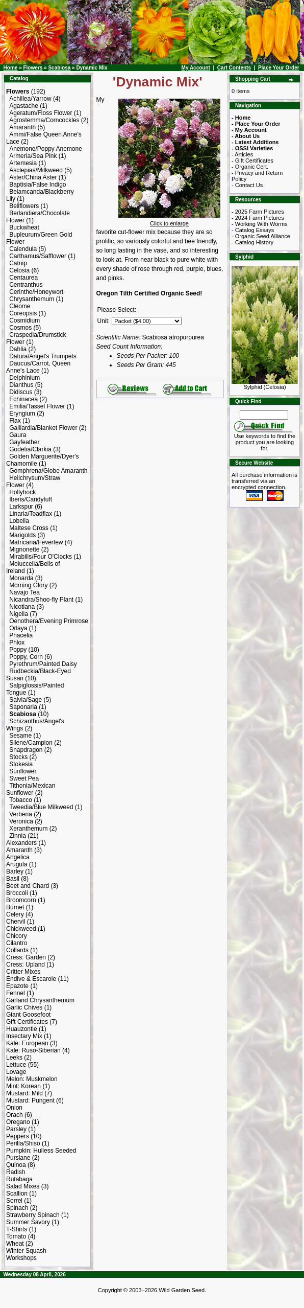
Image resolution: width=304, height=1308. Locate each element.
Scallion (17, 1193)
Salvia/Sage (25, 699)
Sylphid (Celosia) (265, 384)
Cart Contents (234, 68)
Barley (14, 871)
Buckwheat (24, 227)
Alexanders (21, 842)
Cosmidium (24, 320)
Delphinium (24, 377)
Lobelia (19, 520)
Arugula (16, 864)
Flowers (32, 68)
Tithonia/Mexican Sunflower (30, 789)
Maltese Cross (28, 528)
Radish (15, 1172)
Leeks (14, 1057)
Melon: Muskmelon (32, 1079)
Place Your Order (278, 68)
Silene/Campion (31, 742)
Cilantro (16, 943)
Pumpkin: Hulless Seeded (41, 1150)
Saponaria (23, 706)
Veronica (21, 821)
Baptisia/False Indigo (37, 184)
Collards (17, 950)
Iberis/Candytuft (30, 499)
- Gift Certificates (252, 160)
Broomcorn (21, 900)
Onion (14, 1107)
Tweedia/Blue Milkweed (41, 807)
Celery (15, 914)
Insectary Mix (24, 1036)
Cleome (19, 306)
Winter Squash (26, 1250)
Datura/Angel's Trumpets (43, 356)
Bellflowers (24, 206)
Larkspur (21, 506)
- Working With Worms (260, 224)
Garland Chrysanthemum (40, 1000)
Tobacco (20, 800)
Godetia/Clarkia (30, 449)
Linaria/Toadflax (30, 513)
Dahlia (18, 349)
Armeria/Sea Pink (33, 155)
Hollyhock (22, 492)
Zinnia (17, 835)
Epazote (17, 986)
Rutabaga (19, 1179)
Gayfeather (24, 442)
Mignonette (24, 549)
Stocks (18, 757)
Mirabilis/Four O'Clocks (40, 556)
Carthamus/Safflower (37, 256)
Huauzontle (21, 1028)
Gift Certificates (27, 1021)
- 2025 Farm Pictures (258, 212)
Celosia (19, 270)
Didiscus (20, 392)
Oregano (18, 1122)
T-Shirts (16, 1229)
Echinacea (23, 399)
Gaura (17, 435)
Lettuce (16, 1064)
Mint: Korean (23, 1086)
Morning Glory (28, 585)
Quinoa (16, 1164)
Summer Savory (28, 1222)
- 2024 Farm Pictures (258, 218)
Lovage (16, 1071)
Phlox (16, 642)
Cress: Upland (25, 964)
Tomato (16, 1236)
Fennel (15, 993)
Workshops (21, 1257)
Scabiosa (59, 68)
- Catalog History (252, 242)
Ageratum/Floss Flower (40, 113)
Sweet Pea (24, 778)
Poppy (18, 649)
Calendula (23, 249)
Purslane (18, 1157)
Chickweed (21, 928)
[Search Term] (264, 415)
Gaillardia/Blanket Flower (43, 427)
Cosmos (20, 327)
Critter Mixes (23, 971)
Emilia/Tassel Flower (37, 406)
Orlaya (18, 628)
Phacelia (21, 635)
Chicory (16, 935)
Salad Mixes (22, 1186)
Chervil (15, 921)
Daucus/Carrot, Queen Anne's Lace (38, 367)
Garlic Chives (24, 1007)
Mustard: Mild (24, 1093)
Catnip (18, 263)
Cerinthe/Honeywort (36, 291)
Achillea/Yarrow (30, 98)
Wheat (15, 1243)
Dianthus (21, 384)
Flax (15, 420)
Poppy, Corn (26, 656)
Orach (14, 1114)
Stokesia (21, 764)
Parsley (16, 1129)
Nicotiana (22, 606)
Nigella (18, 613)
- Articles (242, 154)
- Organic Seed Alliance (261, 236)
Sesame (20, 735)
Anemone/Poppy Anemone (45, 148)
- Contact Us (247, 185)
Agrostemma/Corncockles (44, 120)
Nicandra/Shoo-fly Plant (41, 599)
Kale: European (27, 1043)
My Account (196, 68)
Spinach (17, 1207)
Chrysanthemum (31, 299)
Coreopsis (23, 313)
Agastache (23, 105)
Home (11, 68)
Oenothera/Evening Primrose (48, 621)
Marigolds (22, 535)
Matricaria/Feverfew (36, 542)
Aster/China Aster (33, 177)
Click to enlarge (169, 220)
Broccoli (17, 893)
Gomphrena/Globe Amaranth (48, 470)
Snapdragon (25, 749)
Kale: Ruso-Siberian (33, 1050)
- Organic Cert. (250, 167)
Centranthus (25, 284)
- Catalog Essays (253, 230)
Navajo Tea (24, 592)
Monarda (21, 578)
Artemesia (23, 163)
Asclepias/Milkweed (36, 170)
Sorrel (14, 1200)
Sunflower (22, 771)
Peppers (17, 1136)
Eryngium (22, 413)
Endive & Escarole (31, 978)
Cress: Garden (26, 957)
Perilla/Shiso (23, 1143)
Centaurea (23, 277)
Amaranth (22, 127)
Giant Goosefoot (28, 1014)
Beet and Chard (27, 885)
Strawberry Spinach (33, 1215)
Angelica (18, 857)
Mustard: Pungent (30, 1100)
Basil (12, 878)
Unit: (103, 321)
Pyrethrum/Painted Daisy (43, 664)
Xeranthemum (28, 828)
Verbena (20, 814)
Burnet (15, 907)
